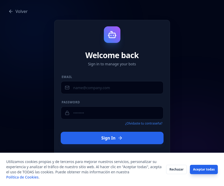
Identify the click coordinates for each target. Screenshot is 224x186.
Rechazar (176, 169)
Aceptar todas (204, 169)
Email (67, 77)
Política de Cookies (22, 177)
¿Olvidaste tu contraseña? (144, 123)
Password (71, 102)
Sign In (112, 138)
